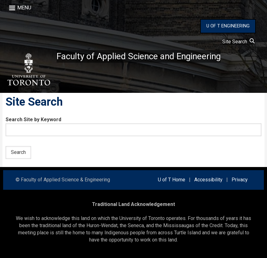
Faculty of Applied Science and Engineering (139, 56)
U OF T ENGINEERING (228, 26)
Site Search (238, 42)
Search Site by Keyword (33, 119)
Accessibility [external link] (208, 180)
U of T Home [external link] (171, 180)
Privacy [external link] (240, 180)
